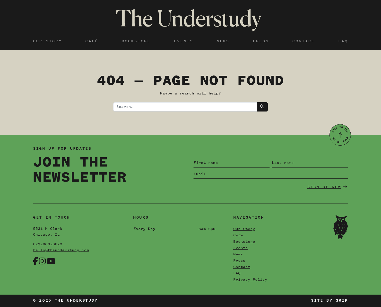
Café (91, 41)
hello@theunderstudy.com (61, 250)
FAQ (343, 41)
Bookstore (136, 41)
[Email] (270, 174)
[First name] (231, 162)
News (223, 41)
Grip (342, 301)
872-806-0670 (47, 244)
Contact (303, 41)
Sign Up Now (327, 187)
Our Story (47, 41)
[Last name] (310, 162)
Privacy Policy (250, 280)
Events (183, 41)
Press (261, 41)
